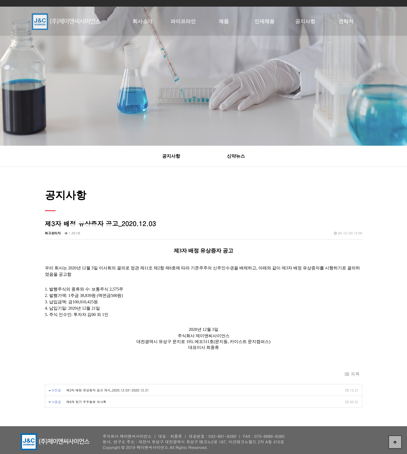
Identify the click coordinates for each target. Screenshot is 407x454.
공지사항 (305, 21)
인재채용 (264, 21)
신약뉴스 (236, 156)
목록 (352, 374)
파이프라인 (183, 21)
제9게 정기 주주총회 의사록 (86, 401)
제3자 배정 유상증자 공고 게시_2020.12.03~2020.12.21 (107, 390)
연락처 (346, 21)
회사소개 (142, 21)
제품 (224, 21)
